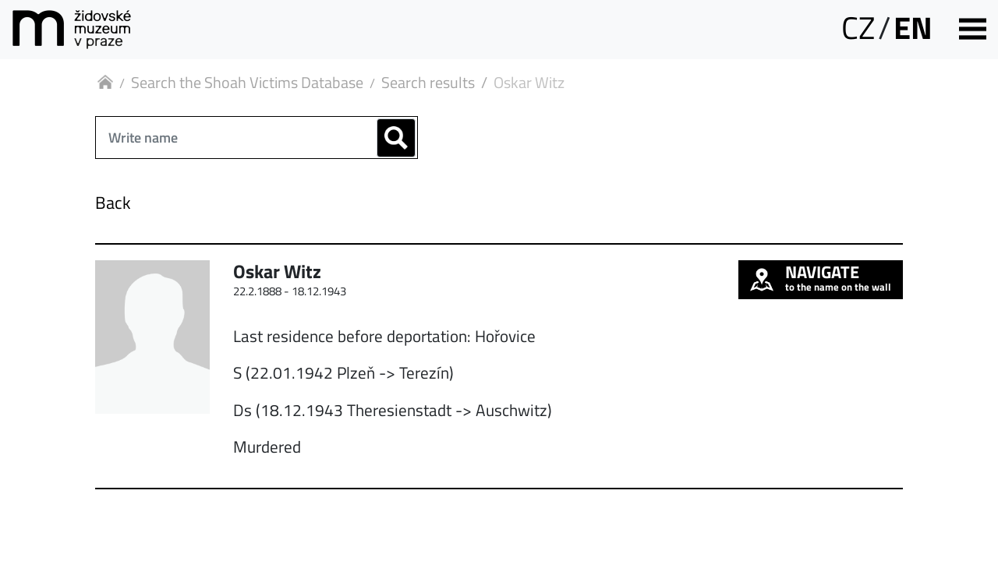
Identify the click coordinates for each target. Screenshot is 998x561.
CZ (858, 27)
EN (913, 27)
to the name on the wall (820, 277)
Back (113, 202)
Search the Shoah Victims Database (247, 82)
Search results (428, 82)
